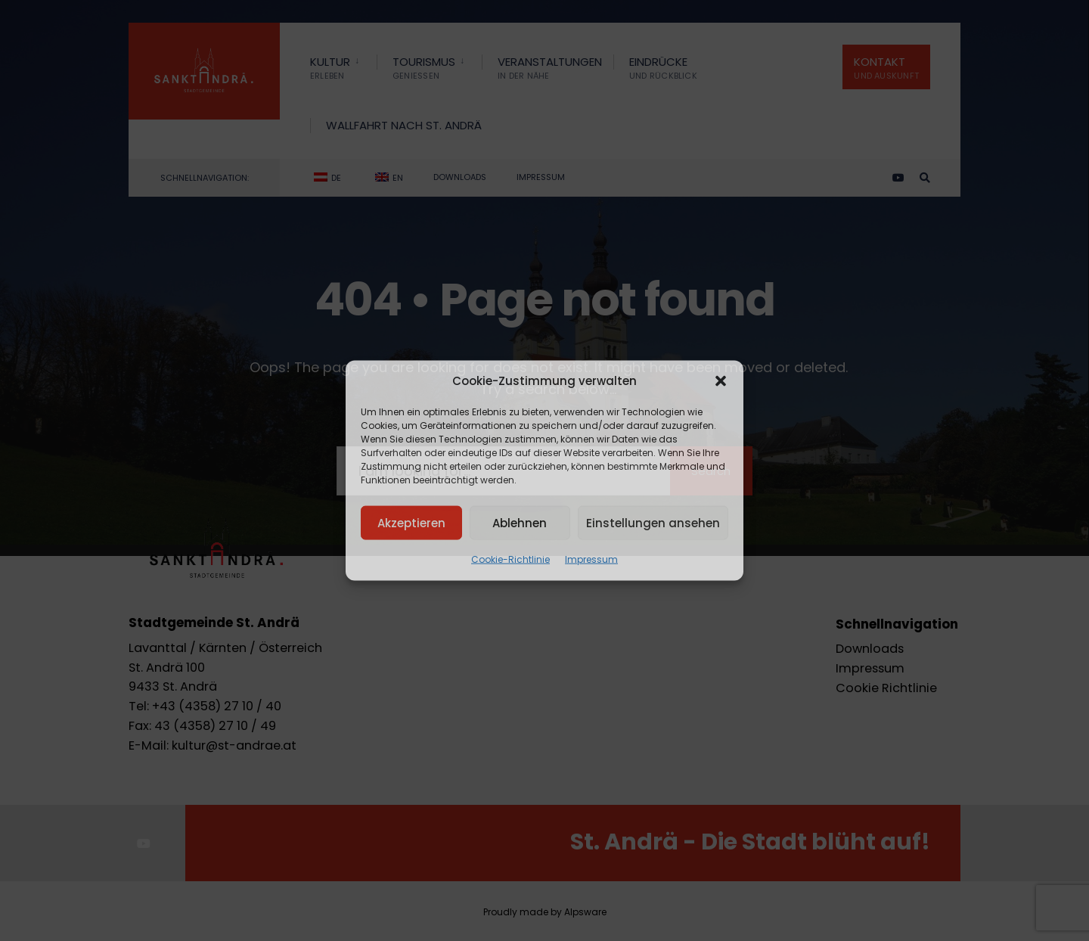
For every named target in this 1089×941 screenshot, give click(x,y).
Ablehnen (519, 522)
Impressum (591, 559)
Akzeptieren (411, 522)
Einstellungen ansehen (653, 522)
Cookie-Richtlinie (510, 559)
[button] (720, 381)
